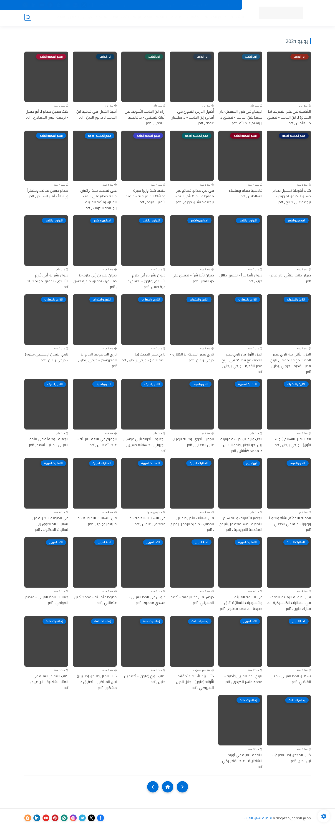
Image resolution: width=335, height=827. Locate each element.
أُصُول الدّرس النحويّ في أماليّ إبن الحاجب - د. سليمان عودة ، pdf (192, 117)
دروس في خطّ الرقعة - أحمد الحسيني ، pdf (192, 600)
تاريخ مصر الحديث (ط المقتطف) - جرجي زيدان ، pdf (143, 357)
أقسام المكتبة (215, 18)
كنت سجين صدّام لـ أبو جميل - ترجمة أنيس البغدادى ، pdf (47, 114)
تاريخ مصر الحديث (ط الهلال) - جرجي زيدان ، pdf (192, 357)
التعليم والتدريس (95, 18)
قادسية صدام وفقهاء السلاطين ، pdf (245, 193)
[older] (182, 786)
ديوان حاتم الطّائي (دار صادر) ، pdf (289, 278)
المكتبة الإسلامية (168, 18)
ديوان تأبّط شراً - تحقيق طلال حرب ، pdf (240, 278)
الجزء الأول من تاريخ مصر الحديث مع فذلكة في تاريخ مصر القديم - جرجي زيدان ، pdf (242, 363)
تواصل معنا (124, 5)
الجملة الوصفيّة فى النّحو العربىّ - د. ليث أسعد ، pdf (48, 442)
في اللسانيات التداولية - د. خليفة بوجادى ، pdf (97, 521)
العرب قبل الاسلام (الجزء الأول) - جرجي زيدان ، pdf (293, 442)
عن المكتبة (144, 5)
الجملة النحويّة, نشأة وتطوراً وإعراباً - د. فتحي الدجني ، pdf (290, 524)
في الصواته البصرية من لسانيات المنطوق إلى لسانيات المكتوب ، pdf (50, 524)
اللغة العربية (141, 18)
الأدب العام (120, 18)
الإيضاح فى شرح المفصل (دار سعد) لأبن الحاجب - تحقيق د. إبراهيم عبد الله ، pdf (240, 117)
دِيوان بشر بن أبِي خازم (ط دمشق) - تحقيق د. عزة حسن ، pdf (95, 281)
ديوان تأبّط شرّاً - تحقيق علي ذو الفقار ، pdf (193, 278)
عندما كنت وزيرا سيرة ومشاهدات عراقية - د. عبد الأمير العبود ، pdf (145, 196)
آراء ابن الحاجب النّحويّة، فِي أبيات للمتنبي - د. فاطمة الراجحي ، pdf (145, 117)
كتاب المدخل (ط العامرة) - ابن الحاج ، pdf (291, 758)
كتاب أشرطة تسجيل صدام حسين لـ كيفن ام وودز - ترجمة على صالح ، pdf (291, 196)
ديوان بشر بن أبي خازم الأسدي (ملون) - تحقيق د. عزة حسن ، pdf (146, 281)
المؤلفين (193, 18)
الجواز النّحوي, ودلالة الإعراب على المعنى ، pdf (193, 442)
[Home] (167, 786)
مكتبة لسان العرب (258, 818)
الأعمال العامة (67, 18)
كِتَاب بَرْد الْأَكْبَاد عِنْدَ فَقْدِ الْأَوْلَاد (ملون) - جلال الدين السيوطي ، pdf (195, 682)
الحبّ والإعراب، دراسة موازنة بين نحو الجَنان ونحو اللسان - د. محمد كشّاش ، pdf (241, 445)
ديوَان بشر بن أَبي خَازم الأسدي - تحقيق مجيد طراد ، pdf (46, 281)
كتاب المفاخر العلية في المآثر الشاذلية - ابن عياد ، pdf (49, 682)
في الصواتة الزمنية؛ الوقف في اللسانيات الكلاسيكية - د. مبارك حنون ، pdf (289, 603)
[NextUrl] (153, 786)
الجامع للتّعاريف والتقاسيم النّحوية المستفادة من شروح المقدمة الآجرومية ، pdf (240, 524)
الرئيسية (236, 18)
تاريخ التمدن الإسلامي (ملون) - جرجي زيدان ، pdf (46, 357)
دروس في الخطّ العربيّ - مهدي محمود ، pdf (146, 600)
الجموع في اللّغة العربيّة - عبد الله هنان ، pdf (97, 442)
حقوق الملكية (166, 5)
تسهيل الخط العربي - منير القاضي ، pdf (291, 679)
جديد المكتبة (228, 5)
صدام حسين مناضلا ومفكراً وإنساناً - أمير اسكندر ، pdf (47, 193)
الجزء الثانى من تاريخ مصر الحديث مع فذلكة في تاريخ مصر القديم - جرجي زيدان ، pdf (290, 363)
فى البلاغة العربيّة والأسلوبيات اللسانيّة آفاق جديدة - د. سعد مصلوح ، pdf (241, 603)
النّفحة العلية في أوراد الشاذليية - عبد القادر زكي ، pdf (241, 761)
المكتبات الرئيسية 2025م (197, 5)
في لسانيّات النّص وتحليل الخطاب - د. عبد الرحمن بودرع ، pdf (192, 524)
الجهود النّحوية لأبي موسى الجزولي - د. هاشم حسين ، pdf (144, 445)
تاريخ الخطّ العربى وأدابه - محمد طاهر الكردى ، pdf (243, 679)
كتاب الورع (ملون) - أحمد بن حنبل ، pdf (144, 679)
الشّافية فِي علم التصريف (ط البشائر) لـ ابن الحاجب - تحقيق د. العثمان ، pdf (289, 117)
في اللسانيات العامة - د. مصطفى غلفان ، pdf (147, 521)
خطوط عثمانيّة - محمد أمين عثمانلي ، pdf (95, 600)
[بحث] (27, 18)
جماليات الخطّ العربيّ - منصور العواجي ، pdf (46, 600)
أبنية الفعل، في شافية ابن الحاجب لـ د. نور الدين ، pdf (96, 114)
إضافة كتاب (105, 5)
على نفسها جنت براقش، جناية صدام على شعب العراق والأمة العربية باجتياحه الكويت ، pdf (98, 199)
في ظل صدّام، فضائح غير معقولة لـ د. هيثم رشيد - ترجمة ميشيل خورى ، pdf (194, 196)
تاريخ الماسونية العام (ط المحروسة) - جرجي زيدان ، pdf (97, 360)
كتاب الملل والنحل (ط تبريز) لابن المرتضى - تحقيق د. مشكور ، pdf (97, 682)
